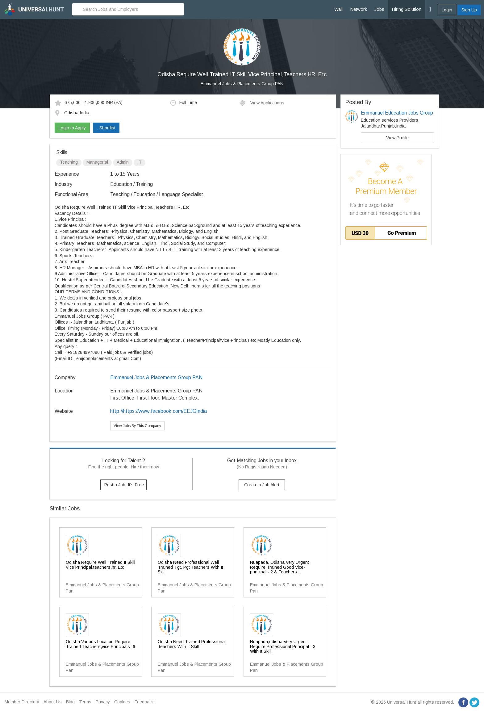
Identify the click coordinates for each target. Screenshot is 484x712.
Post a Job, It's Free (124, 484)
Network (358, 9)
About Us (53, 701)
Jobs (379, 9)
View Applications (261, 102)
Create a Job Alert (261, 484)
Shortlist (106, 127)
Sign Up (469, 9)
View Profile (397, 137)
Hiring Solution (406, 9)
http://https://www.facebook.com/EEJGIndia (158, 411)
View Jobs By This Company (137, 426)
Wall (338, 9)
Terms (85, 701)
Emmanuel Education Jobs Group (397, 112)
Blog (70, 701)
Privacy (103, 701)
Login (447, 9)
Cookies (122, 701)
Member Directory (22, 701)
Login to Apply (72, 127)
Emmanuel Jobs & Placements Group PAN (242, 83)
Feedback (144, 701)
